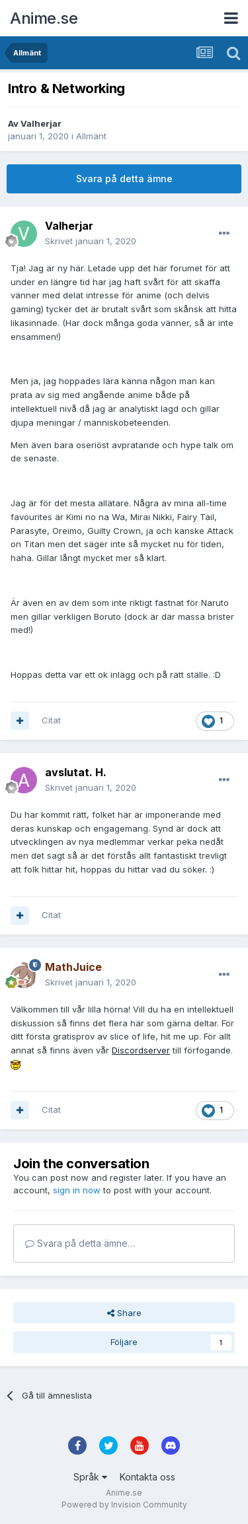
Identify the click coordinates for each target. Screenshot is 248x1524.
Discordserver (141, 1050)
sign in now (77, 1190)
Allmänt (91, 136)
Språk (90, 1476)
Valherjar (41, 123)
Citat (51, 720)
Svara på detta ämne (124, 178)
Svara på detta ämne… (80, 1243)
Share (124, 1313)
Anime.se (43, 18)
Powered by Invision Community (124, 1504)
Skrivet (90, 241)
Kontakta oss (147, 1476)
